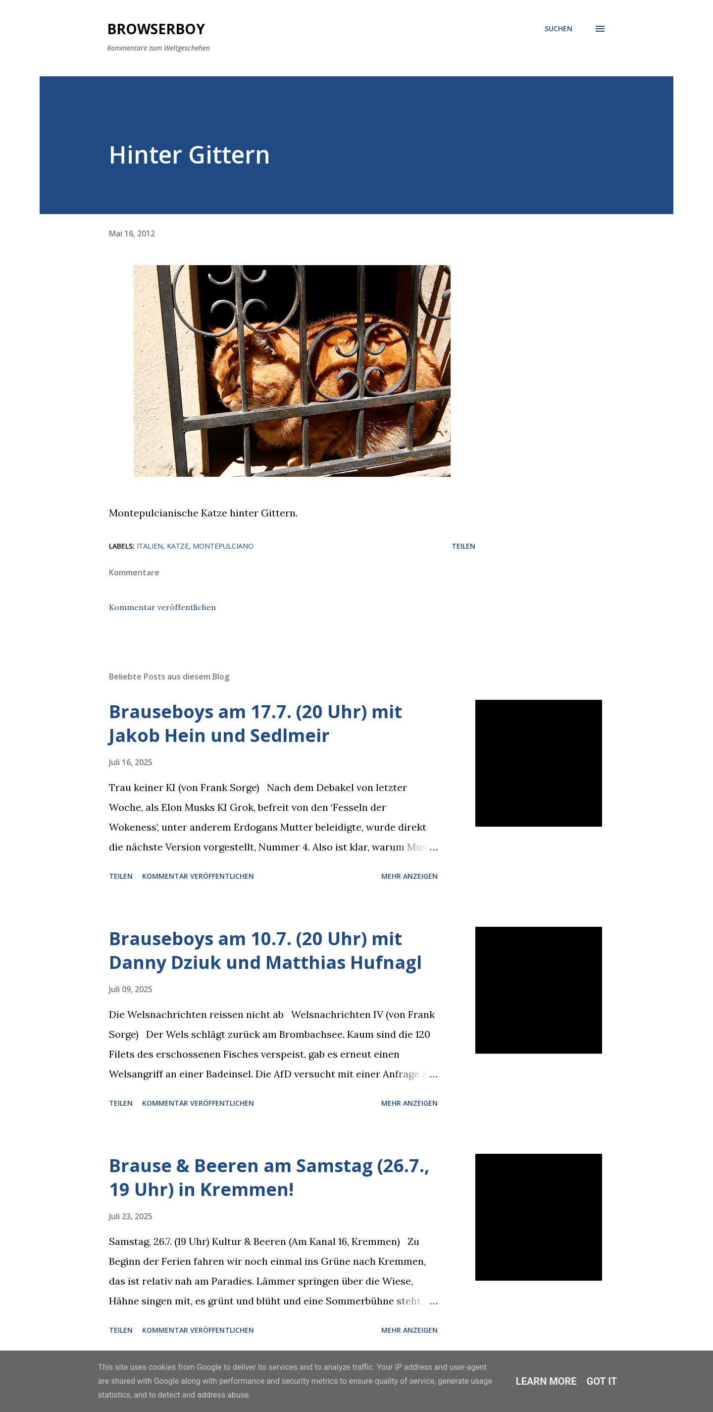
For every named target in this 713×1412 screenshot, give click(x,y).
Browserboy (156, 28)
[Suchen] (558, 29)
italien (150, 546)
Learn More (546, 1381)
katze (178, 546)
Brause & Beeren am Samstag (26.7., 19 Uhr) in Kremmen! (269, 1177)
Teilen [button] (463, 546)
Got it (602, 1381)
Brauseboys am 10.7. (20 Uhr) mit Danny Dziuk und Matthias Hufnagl (265, 950)
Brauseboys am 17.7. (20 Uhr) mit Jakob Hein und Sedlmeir (255, 723)
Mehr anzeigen (409, 876)
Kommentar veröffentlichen (162, 607)
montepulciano (223, 546)
